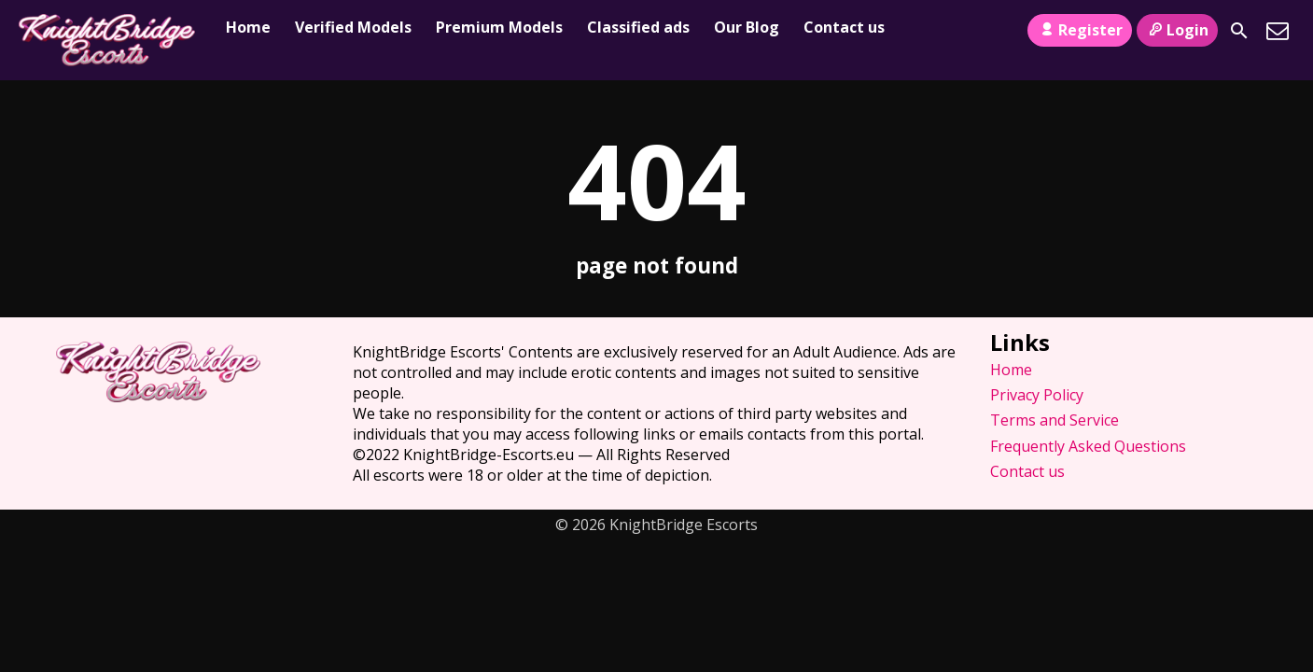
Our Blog (746, 27)
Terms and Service (1054, 420)
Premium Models (499, 27)
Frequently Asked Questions (1088, 446)
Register (1079, 30)
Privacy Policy (1036, 395)
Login (1177, 30)
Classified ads (638, 27)
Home (248, 27)
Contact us (844, 27)
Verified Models (353, 27)
